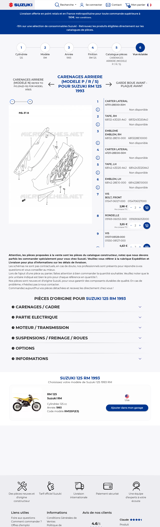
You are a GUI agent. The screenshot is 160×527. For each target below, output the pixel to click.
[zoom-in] (30, 101)
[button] (27, 403)
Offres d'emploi (20, 525)
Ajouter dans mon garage (127, 407)
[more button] (140, 207)
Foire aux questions (23, 517)
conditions (85, 17)
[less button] (131, 207)
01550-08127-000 (115, 240)
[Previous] (51, 84)
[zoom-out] (12, 101)
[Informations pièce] (98, 110)
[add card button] (146, 207)
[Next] (108, 84)
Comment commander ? (26, 521)
